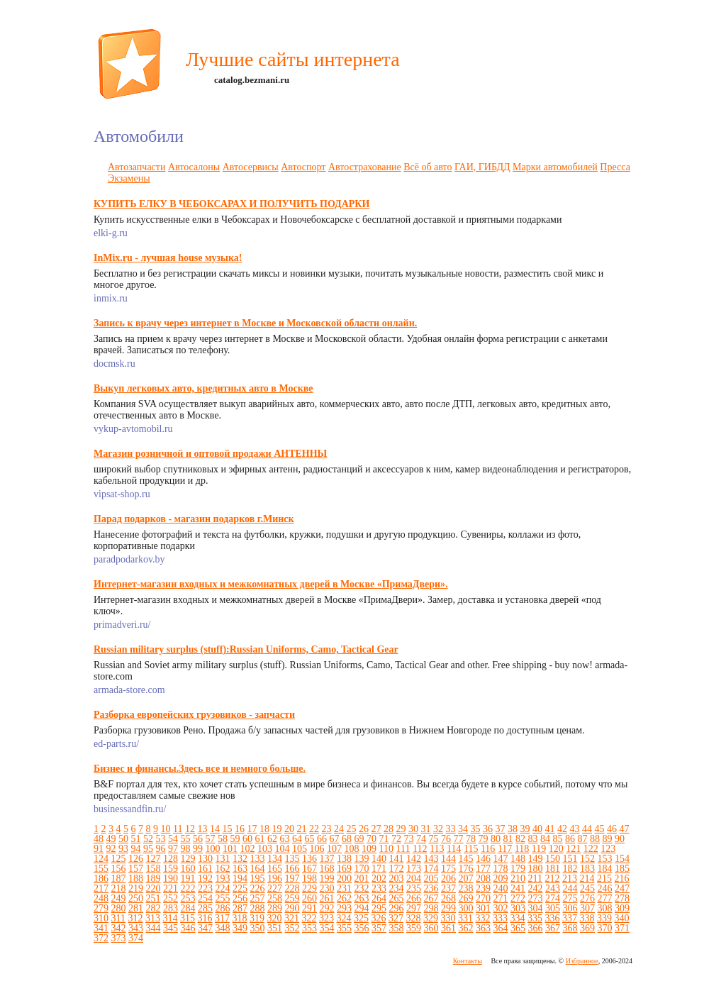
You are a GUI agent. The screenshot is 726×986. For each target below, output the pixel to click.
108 (352, 848)
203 (396, 878)
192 (205, 878)
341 (101, 928)
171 (379, 868)
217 (101, 888)
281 (135, 908)
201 (361, 878)
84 (545, 838)
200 (344, 878)
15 (227, 829)
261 (327, 898)
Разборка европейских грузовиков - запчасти (194, 714)
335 (534, 918)
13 (202, 829)
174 (431, 868)
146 (483, 858)
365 (517, 928)
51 (136, 838)
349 (240, 928)
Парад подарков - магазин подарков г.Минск (194, 519)
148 (517, 858)
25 (351, 829)
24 (339, 829)
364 (500, 928)
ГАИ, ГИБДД (482, 167)
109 (369, 848)
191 (188, 878)
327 (396, 918)
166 (292, 868)
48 (99, 838)
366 (535, 928)
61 (260, 838)
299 (448, 908)
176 (466, 868)
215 (604, 878)
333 (500, 918)
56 (198, 838)
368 (570, 928)
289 (274, 908)
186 (101, 878)
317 (222, 918)
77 (459, 838)
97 (173, 848)
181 (552, 868)
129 (188, 858)
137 (327, 858)
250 (135, 898)
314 (169, 918)
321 (291, 918)
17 (252, 829)
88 (595, 838)
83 (533, 838)
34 (463, 829)
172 (396, 868)
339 (604, 918)
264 (379, 898)
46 (612, 829)
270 (483, 898)
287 (240, 908)
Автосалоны (194, 167)
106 (317, 848)
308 (605, 908)
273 (535, 898)
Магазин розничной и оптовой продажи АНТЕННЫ (210, 453)
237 (448, 888)
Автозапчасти (136, 167)
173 (413, 868)
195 (257, 878)
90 (620, 838)
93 (123, 848)
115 (471, 848)
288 (257, 908)
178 (500, 868)
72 (396, 838)
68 (347, 838)
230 (327, 888)
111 (403, 848)
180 (535, 868)
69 (359, 838)
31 (425, 829)
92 (111, 848)
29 (401, 829)
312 (135, 918)
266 (413, 898)
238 (466, 888)
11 (177, 829)
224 (223, 888)
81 (508, 838)
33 (450, 829)
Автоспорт (303, 167)
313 (152, 918)
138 (344, 858)
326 (378, 918)
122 (590, 848)
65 (310, 838)
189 (153, 878)
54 (173, 838)
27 (376, 829)
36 (488, 829)
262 (344, 898)
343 (135, 928)
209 (500, 878)
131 (223, 858)
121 (573, 848)
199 (327, 878)
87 (583, 838)
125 (118, 858)
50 (123, 838)
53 (161, 838)
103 (264, 848)
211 (535, 878)
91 (99, 848)
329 (430, 918)
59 (235, 838)
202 (379, 878)
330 (447, 918)
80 (496, 838)
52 (148, 838)
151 (570, 858)
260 (309, 898)
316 (204, 918)
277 (605, 898)
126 (135, 858)
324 (343, 918)
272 (517, 898)
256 (240, 898)
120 (556, 848)
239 (483, 888)
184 (605, 868)
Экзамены (129, 178)
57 (211, 838)
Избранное (582, 961)
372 (101, 938)
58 (223, 838)
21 (301, 829)
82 (520, 838)
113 (437, 848)
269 (466, 898)
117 (505, 848)
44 (587, 829)
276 (587, 898)
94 (136, 848)
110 (386, 848)
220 (153, 888)
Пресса (615, 167)
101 (230, 848)
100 (213, 848)
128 (170, 858)
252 (170, 898)
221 (170, 888)
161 (205, 868)
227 (274, 888)
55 (186, 838)
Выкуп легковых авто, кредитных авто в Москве (203, 388)
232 (361, 888)
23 (326, 829)
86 (570, 838)
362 (466, 928)
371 (622, 928)
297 (413, 908)
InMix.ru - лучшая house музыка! (168, 258)
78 (471, 838)
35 (475, 829)
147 (500, 858)
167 (309, 868)
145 (466, 858)
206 (448, 878)
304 (535, 908)
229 (309, 888)
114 (454, 848)
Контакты (467, 961)
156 (118, 868)
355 (344, 928)
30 (413, 829)
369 (587, 928)
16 (240, 829)
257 (257, 898)
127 (153, 858)
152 (587, 858)
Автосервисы (251, 167)
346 (188, 928)
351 (274, 928)
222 (188, 888)
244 (570, 888)
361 (448, 928)
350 (257, 928)
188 (135, 878)
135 (292, 858)
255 (223, 898)
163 (240, 868)
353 (309, 928)
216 (621, 878)
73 (409, 838)
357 (379, 928)
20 (289, 829)
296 (396, 908)
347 (205, 928)
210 (517, 878)
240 (500, 888)
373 (118, 938)
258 (274, 898)
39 (525, 829)
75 (434, 838)
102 (247, 848)
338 (586, 918)
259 (292, 898)
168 (327, 868)
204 (413, 878)
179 (517, 868)
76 (446, 838)
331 (465, 918)
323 (326, 918)
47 (624, 829)
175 (448, 868)
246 (605, 888)
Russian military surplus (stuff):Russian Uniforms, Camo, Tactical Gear (246, 649)
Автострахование (364, 167)
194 (240, 878)
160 (188, 868)
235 (413, 888)
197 (292, 878)
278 (622, 898)
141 (396, 858)
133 (257, 858)
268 (448, 898)
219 (135, 888)
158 (153, 868)
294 (361, 908)
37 (500, 829)
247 (622, 888)
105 (299, 848)
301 (483, 908)
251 (153, 898)
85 (558, 838)
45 (599, 829)
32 (438, 829)
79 (483, 838)
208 (483, 878)
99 (198, 848)
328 (413, 918)
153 (605, 858)
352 (292, 928)
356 (361, 928)
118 (522, 848)
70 (371, 838)
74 (421, 838)
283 (170, 908)
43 (574, 829)
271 (500, 898)
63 (285, 838)
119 (539, 848)
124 (101, 858)
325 (361, 918)
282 (153, 908)
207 (466, 878)
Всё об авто (427, 167)
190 (170, 878)
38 (513, 829)
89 (608, 838)
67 (335, 838)
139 (361, 858)
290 (292, 908)
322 (308, 918)
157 (135, 868)
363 (483, 928)
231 (344, 888)
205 (431, 878)
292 (327, 908)
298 (431, 908)
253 (188, 898)
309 (622, 908)
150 (552, 858)
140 (379, 858)
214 (586, 878)
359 (413, 928)
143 (431, 858)
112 (420, 848)
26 (364, 829)
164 (257, 868)
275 (570, 898)
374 (135, 938)
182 (570, 868)
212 (551, 878)
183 (587, 868)
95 (148, 848)
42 (562, 829)
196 (274, 878)
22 (314, 829)
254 (205, 898)
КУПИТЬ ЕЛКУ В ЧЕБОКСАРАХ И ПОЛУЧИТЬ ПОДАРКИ (231, 204)
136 (309, 858)
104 (282, 848)
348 (223, 928)
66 (322, 838)
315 (187, 918)
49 (111, 838)
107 (334, 848)
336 (551, 918)
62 (272, 838)
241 (517, 888)
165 (274, 868)
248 (101, 898)
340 (621, 918)
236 (431, 888)
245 (587, 888)
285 (205, 908)
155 (101, 868)
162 (223, 868)
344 (153, 928)
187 (118, 878)
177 (483, 868)
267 (431, 898)
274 (552, 898)
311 (118, 918)
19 (276, 829)
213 (569, 878)
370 (605, 928)
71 (384, 838)
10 (166, 829)
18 (264, 829)
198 (309, 878)
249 (118, 898)
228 (292, 888)
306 (570, 908)
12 (190, 829)
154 (622, 858)
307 (587, 908)
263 (361, 898)
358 (396, 928)
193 (223, 878)
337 (569, 918)
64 (297, 838)
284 (188, 908)
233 (379, 888)
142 (413, 858)
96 (161, 848)
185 (622, 868)
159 (170, 868)
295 (379, 908)
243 (552, 888)
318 (239, 918)
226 (257, 888)
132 (240, 858)
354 (327, 928)
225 (240, 888)
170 (361, 868)
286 (223, 908)
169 (344, 868)
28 (388, 829)
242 (535, 888)
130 (205, 858)
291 (309, 908)
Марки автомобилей (555, 167)
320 (274, 918)
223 (205, 888)
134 (274, 858)
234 (396, 888)
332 (482, 918)
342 (118, 928)
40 (537, 829)
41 (549, 829)
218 (118, 888)
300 (466, 908)
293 (344, 908)
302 (500, 908)
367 (552, 928)
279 (101, 908)
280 (118, 908)
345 (170, 928)
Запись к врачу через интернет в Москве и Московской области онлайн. (255, 323)
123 (608, 848)
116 (488, 848)
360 (431, 928)
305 (552, 908)
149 (535, 858)
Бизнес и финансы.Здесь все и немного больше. (200, 768)
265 (396, 898)
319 (257, 918)
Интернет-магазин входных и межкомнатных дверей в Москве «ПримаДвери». (271, 584)
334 (517, 918)
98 (186, 848)
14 (215, 829)
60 (247, 838)
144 (448, 858)
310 (101, 918)
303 (517, 908)
